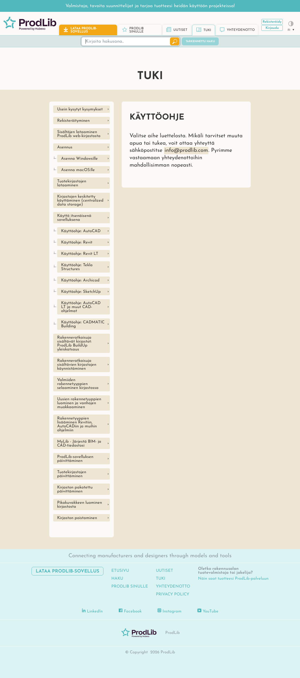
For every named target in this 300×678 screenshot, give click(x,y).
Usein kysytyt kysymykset (80, 109)
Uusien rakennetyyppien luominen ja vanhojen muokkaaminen (79, 403)
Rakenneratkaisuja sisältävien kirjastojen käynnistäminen (76, 365)
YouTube (207, 610)
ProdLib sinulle (129, 587)
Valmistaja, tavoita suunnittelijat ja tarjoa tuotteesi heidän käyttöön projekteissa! (150, 6)
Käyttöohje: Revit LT (79, 254)
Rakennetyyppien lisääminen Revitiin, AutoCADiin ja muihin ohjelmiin (77, 424)
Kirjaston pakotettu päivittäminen (75, 489)
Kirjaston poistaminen (77, 518)
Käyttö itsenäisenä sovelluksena (74, 218)
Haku (117, 579)
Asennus (64, 147)
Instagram (169, 610)
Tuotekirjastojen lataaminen (71, 183)
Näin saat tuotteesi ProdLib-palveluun (233, 579)
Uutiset (164, 571)
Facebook (130, 610)
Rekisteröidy (272, 21)
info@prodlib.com (186, 150)
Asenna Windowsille (79, 159)
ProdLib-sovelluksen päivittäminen (75, 459)
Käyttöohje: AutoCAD (80, 231)
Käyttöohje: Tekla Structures (77, 267)
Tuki (160, 579)
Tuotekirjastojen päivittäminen (71, 474)
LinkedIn (92, 610)
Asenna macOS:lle (78, 170)
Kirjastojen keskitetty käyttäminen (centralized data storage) (80, 201)
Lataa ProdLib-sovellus (67, 571)
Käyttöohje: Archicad (80, 280)
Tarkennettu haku (200, 41)
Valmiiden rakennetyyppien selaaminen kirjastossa (78, 384)
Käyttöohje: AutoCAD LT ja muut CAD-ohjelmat (80, 307)
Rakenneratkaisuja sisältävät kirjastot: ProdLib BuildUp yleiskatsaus (74, 343)
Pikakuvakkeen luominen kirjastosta (79, 505)
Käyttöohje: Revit (76, 242)
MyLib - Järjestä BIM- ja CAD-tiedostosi (79, 444)
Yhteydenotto (173, 587)
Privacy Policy (172, 594)
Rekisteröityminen (73, 121)
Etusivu (120, 571)
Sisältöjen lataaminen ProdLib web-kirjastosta (78, 134)
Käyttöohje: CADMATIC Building (82, 324)
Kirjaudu (272, 28)
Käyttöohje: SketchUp (81, 292)
